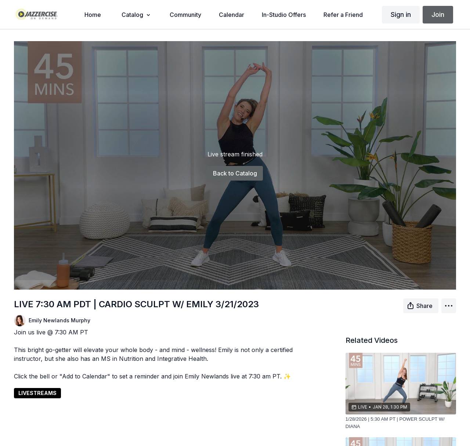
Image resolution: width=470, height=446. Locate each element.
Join (437, 14)
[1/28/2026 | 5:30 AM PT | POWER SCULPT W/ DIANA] (401, 423)
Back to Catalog (235, 173)
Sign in (401, 14)
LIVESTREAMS (37, 393)
